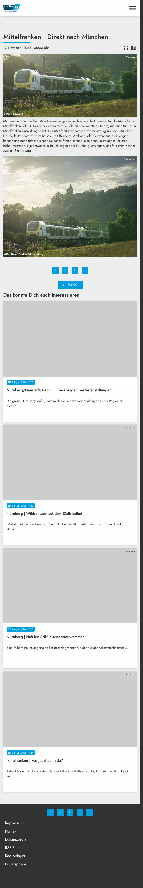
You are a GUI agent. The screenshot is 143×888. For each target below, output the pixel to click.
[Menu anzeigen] (132, 8)
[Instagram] (60, 812)
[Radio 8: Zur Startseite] (36, 8)
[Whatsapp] (70, 812)
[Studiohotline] (80, 812)
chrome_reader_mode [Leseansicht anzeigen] (133, 48)
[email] (89, 812)
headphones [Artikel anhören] (126, 48)
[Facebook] (50, 812)
